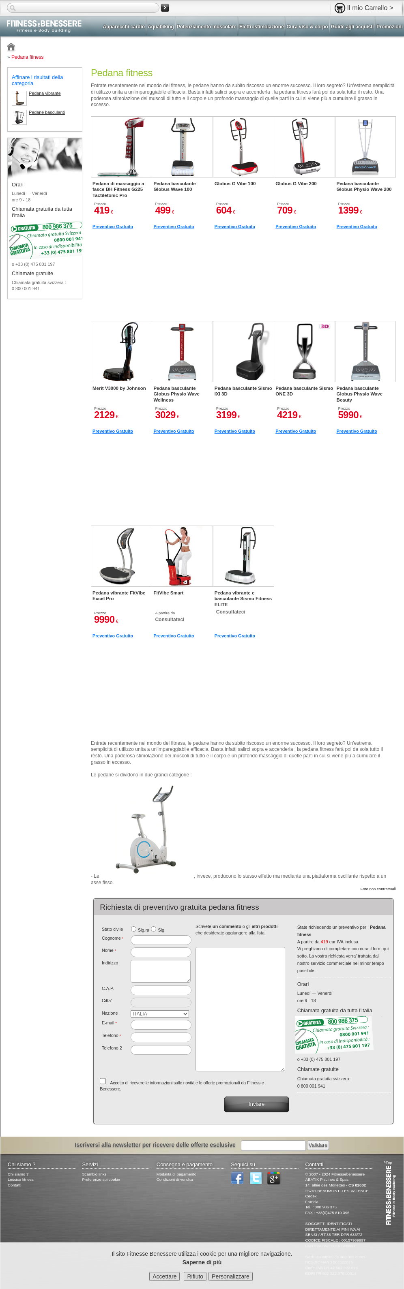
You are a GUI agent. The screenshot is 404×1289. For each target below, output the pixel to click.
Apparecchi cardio (124, 27)
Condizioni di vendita (175, 1179)
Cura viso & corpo (307, 27)
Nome (109, 950)
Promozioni (389, 27)
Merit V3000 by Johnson (119, 388)
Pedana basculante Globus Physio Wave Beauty (360, 394)
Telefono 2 (112, 1047)
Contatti (14, 1185)
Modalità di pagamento (176, 1174)
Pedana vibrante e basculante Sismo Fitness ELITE (243, 598)
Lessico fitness (21, 1179)
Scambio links (94, 1174)
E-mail (109, 1022)
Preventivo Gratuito (112, 226)
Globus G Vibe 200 (296, 183)
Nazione (110, 1013)
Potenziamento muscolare (206, 27)
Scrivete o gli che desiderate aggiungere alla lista (236, 929)
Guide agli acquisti (352, 27)
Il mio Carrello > (370, 7)
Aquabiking (161, 27)
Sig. (161, 930)
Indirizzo (110, 962)
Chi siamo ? (18, 1174)
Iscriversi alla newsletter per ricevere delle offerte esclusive (155, 1145)
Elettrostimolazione (261, 27)
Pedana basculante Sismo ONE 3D (304, 391)
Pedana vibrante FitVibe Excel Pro (118, 595)
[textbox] (161, 990)
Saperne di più (202, 1262)
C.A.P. (108, 988)
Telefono (111, 1035)
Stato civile (112, 929)
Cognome (112, 938)
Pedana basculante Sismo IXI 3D (243, 391)
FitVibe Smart (168, 592)
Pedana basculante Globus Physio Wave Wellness (176, 394)
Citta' (107, 1000)
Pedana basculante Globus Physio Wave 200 (364, 186)
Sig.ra (143, 930)
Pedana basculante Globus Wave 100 (174, 186)
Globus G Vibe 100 (235, 183)
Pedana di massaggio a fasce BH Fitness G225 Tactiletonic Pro (118, 189)
